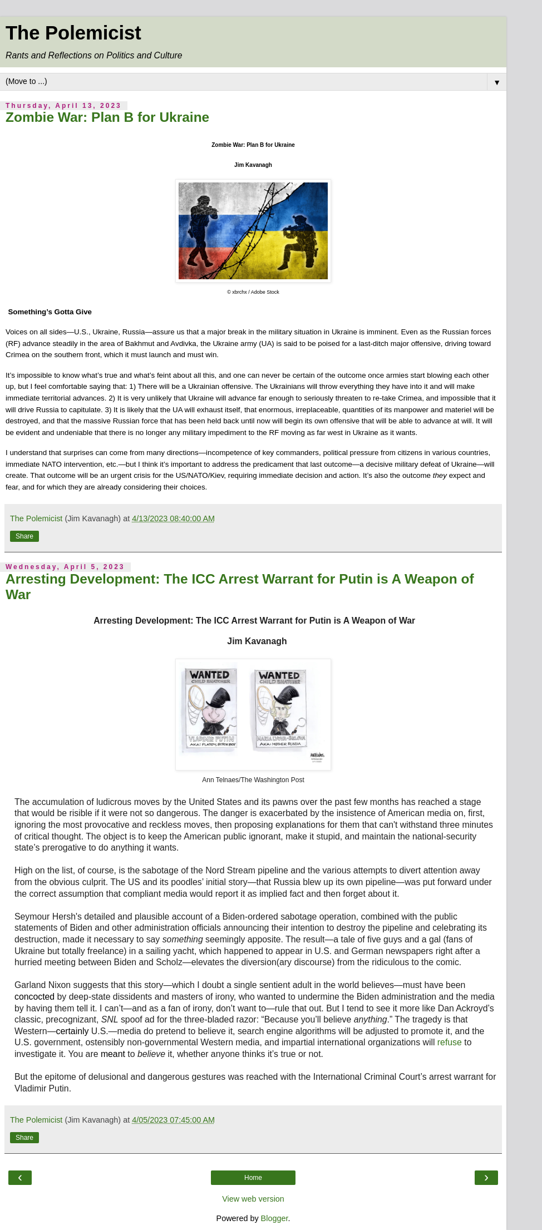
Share (24, 536)
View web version (253, 1198)
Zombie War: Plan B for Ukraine (107, 117)
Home (253, 1178)
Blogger (274, 1218)
